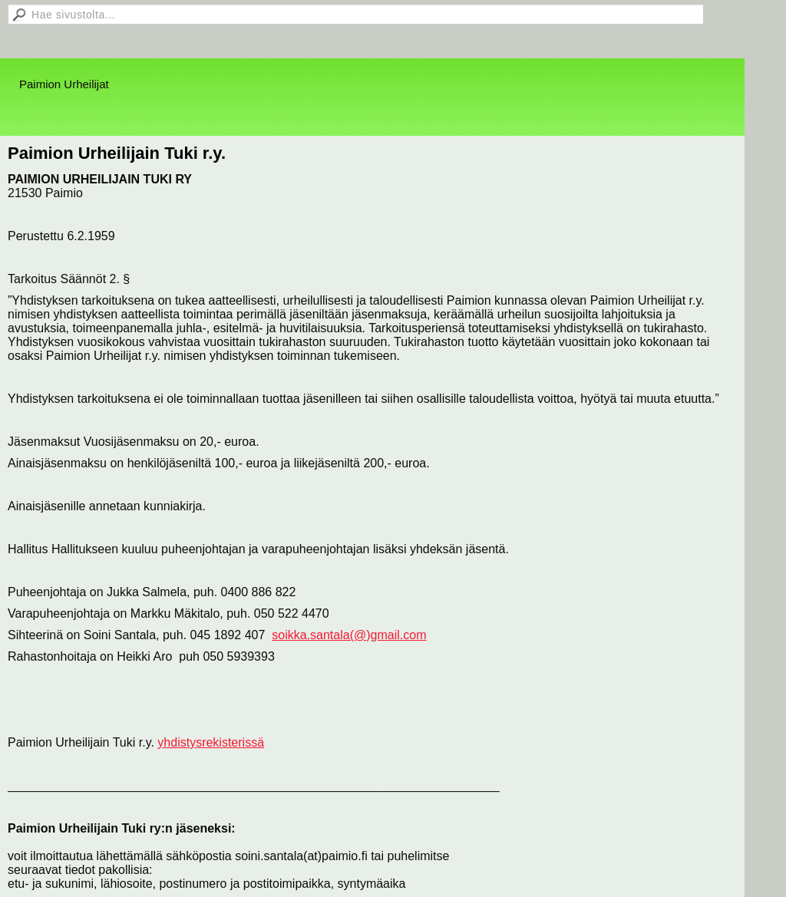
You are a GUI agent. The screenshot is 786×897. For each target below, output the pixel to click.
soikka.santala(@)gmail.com (349, 634)
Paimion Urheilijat (64, 84)
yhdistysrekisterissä (210, 742)
